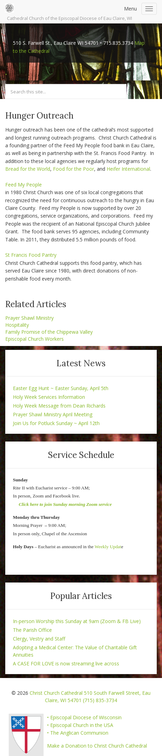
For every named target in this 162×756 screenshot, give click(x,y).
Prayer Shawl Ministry (29, 318)
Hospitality (17, 325)
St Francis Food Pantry (30, 255)
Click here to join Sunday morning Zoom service (65, 504)
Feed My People (23, 184)
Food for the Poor (73, 168)
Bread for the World (27, 168)
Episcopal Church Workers (34, 338)
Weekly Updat (107, 546)
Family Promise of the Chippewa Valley (49, 331)
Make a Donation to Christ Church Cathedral (97, 745)
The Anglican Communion (79, 732)
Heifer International (128, 168)
